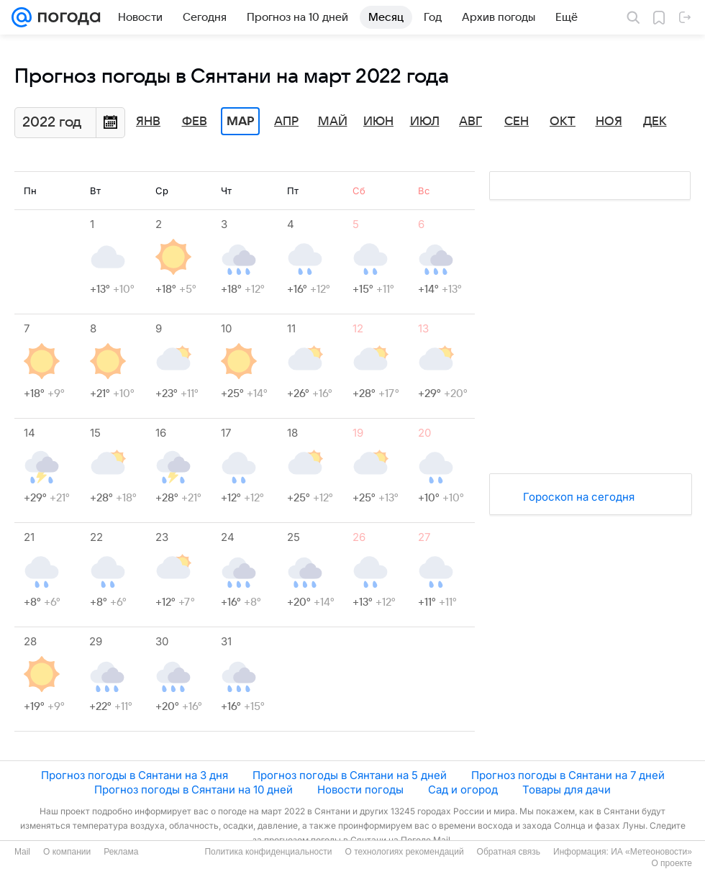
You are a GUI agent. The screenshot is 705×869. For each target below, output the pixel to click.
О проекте (671, 863)
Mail (22, 852)
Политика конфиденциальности (268, 852)
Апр (286, 121)
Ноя (609, 121)
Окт (563, 121)
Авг (470, 121)
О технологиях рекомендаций (404, 852)
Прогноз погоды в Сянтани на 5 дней (350, 775)
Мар (240, 121)
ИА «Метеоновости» (651, 852)
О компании (67, 852)
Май (332, 121)
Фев (194, 121)
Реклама (121, 852)
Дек (655, 121)
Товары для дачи (566, 789)
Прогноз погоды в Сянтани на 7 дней (568, 775)
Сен (516, 121)
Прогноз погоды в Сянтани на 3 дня (134, 775)
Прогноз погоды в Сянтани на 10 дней (193, 789)
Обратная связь (508, 852)
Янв (148, 121)
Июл (425, 121)
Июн (378, 121)
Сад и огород (463, 789)
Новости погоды (360, 789)
